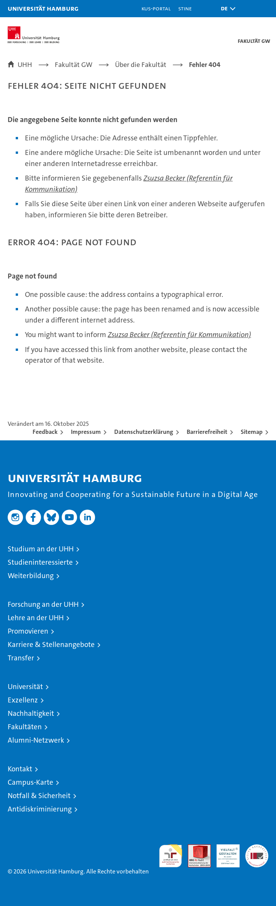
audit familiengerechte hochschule (170, 855)
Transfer (21, 658)
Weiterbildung (31, 575)
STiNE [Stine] (185, 8)
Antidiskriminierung (40, 809)
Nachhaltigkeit (31, 713)
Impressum (86, 432)
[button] (226, 8)
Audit (195, 848)
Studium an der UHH (41, 549)
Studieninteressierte (40, 562)
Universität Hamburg (43, 8)
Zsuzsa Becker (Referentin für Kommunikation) (179, 334)
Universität (25, 686)
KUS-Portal (156, 8)
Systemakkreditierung (256, 848)
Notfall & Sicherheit (39, 795)
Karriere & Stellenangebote (51, 644)
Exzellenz (23, 700)
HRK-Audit (224, 852)
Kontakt (20, 769)
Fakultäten (25, 727)
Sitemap (252, 432)
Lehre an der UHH (36, 617)
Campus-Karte (30, 782)
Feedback (45, 432)
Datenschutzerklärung (143, 432)
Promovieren (28, 631)
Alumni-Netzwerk (36, 740)
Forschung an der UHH (43, 604)
